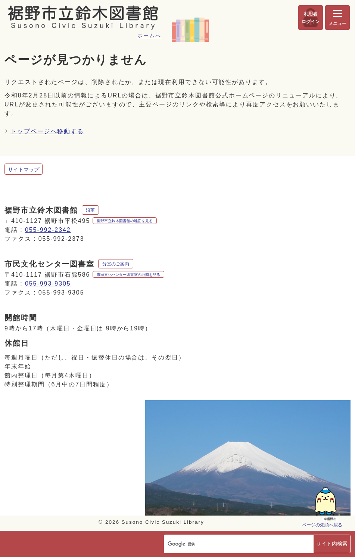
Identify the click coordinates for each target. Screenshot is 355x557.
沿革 (90, 210)
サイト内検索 (332, 544)
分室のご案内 (115, 264)
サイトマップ (23, 169)
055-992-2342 (48, 230)
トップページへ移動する (47, 131)
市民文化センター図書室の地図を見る (128, 275)
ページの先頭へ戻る (322, 524)
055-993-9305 (48, 283)
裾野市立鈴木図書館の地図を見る (125, 221)
